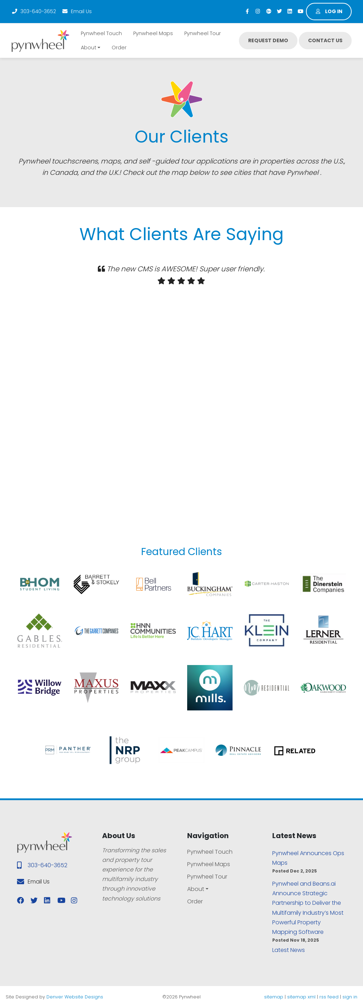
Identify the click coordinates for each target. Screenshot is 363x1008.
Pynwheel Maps (153, 33)
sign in (349, 997)
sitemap (273, 997)
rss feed (329, 997)
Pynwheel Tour (202, 33)
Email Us (77, 11)
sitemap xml (301, 997)
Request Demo (268, 40)
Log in (329, 11)
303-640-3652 (33, 11)
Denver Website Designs (74, 997)
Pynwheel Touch (101, 33)
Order (119, 47)
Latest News (288, 950)
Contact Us (325, 40)
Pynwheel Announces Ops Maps (308, 858)
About (88, 47)
